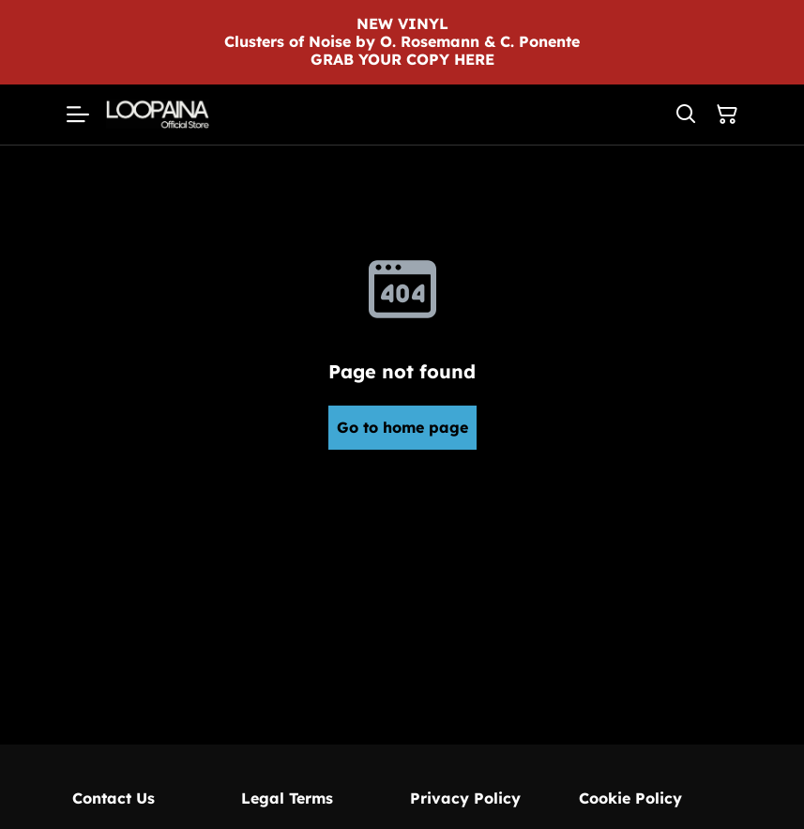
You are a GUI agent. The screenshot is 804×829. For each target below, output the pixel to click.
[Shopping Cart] (727, 114)
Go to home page (402, 427)
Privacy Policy (465, 798)
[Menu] (78, 114)
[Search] (685, 114)
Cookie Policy (630, 798)
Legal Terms (287, 798)
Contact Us (113, 798)
